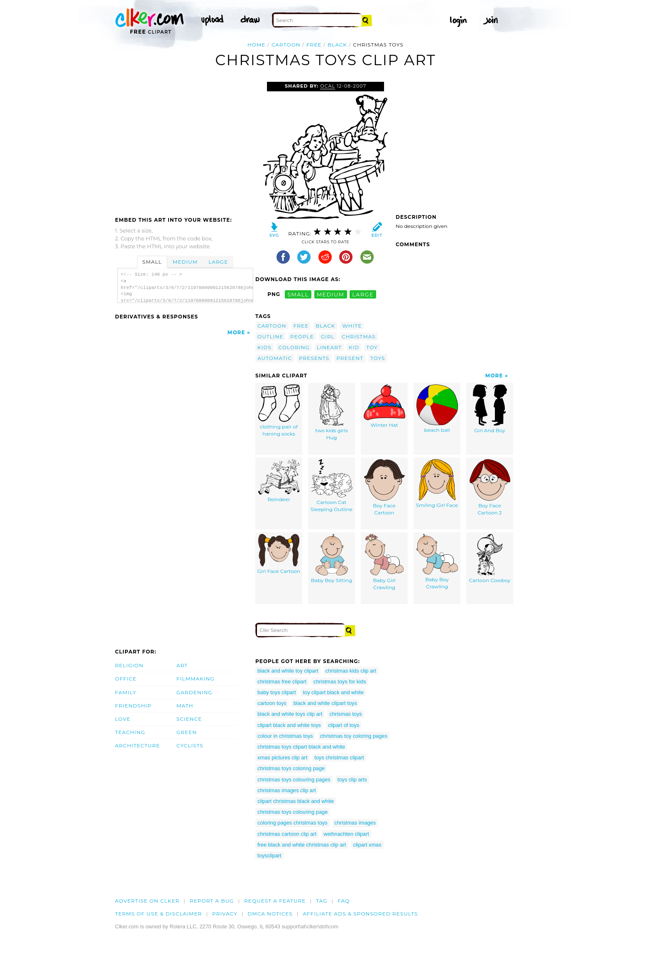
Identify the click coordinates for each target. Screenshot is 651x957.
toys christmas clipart (339, 757)
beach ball (437, 408)
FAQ (344, 901)
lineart (329, 347)
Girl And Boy (490, 409)
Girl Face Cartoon (278, 554)
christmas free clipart (281, 681)
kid (354, 347)
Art (182, 665)
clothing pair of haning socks (279, 410)
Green (186, 732)
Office (126, 679)
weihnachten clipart (346, 834)
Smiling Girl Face (437, 484)
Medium (185, 262)
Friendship (133, 705)
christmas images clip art (286, 790)
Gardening (194, 692)
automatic (274, 358)
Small (152, 262)
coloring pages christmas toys (292, 823)
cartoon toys (271, 703)
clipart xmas (367, 845)
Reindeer (279, 481)
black (337, 45)
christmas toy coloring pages (353, 736)
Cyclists (189, 745)
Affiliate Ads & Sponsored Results (360, 913)
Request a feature (275, 901)
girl (328, 336)
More (236, 332)
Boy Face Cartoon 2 (490, 487)
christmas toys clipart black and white (301, 747)
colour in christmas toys (285, 736)
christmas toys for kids (339, 681)
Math (184, 705)
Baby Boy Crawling (437, 562)
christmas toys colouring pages (293, 779)
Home (256, 45)
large (363, 294)
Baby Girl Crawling (384, 562)
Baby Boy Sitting (331, 559)
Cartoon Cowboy (490, 559)
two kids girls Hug (331, 412)
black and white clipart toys (325, 703)
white (352, 326)
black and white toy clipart (287, 671)
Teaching (130, 732)
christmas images (355, 823)
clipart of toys (343, 725)
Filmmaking (195, 679)
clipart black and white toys (289, 725)
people (302, 336)
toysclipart (269, 855)
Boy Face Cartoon (384, 487)
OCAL (327, 86)
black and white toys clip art (289, 714)
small (298, 294)
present (349, 358)
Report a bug (212, 901)
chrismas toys (345, 714)
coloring (294, 347)
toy (371, 347)
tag (321, 901)
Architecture (137, 745)
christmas (359, 336)
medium (330, 294)
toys (377, 358)
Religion (129, 665)
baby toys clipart (276, 692)
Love (122, 719)
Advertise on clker (147, 901)
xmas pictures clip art (282, 757)
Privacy (224, 913)
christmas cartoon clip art (286, 834)
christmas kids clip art (351, 671)
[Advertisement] (185, 144)
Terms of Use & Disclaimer (158, 913)
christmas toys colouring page (292, 812)
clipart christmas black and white (295, 801)
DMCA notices (270, 913)
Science (189, 719)
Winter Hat (384, 406)
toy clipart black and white (333, 692)
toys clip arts (352, 779)
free (314, 45)
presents (314, 358)
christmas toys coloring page (291, 768)
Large (218, 262)
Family (125, 692)
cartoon (286, 45)
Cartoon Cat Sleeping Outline (331, 486)
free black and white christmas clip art (301, 845)
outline (270, 336)
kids (264, 347)
